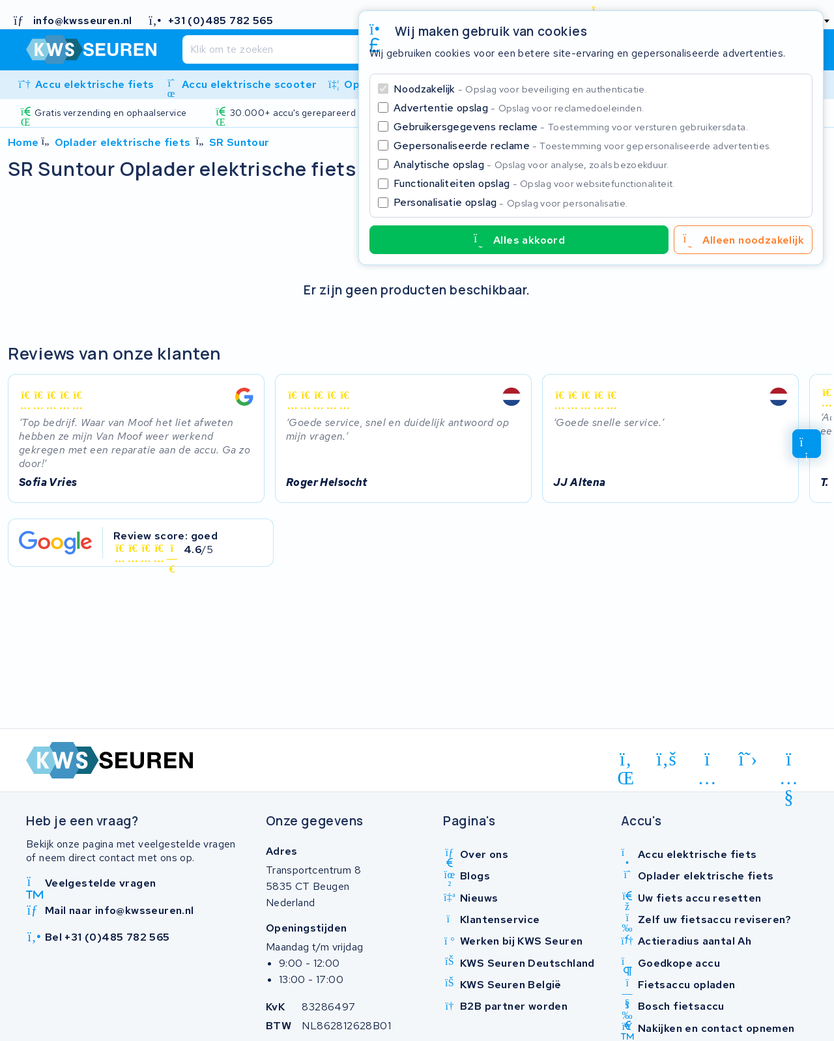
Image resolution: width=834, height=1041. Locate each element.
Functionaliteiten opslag (534, 183)
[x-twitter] (748, 759)
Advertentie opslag (519, 108)
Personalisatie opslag (511, 202)
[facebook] (667, 759)
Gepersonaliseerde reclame (582, 145)
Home (23, 142)
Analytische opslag (531, 164)
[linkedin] (626, 761)
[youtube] (788, 761)
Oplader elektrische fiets (123, 142)
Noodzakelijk (520, 89)
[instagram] (707, 761)
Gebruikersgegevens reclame (571, 127)
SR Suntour (239, 142)
